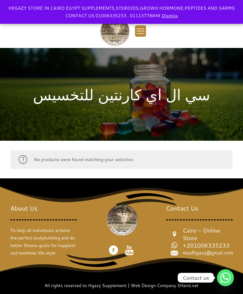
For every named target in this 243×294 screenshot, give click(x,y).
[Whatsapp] (225, 277)
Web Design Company (153, 285)
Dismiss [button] (170, 16)
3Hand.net (187, 285)
